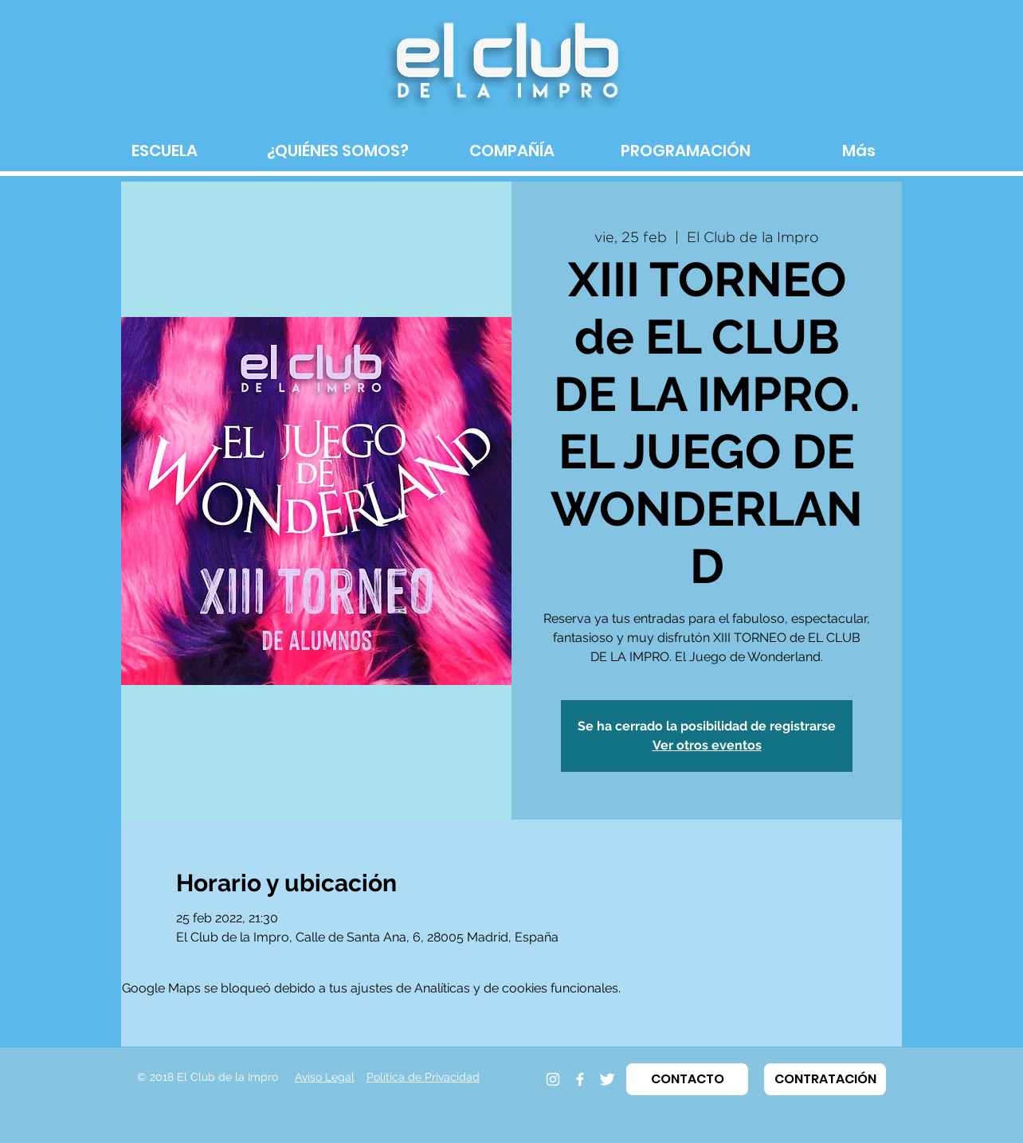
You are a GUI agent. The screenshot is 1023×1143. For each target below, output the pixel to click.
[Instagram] (553, 1079)
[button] (687, 1079)
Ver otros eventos (707, 745)
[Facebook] (580, 1079)
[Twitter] (607, 1079)
